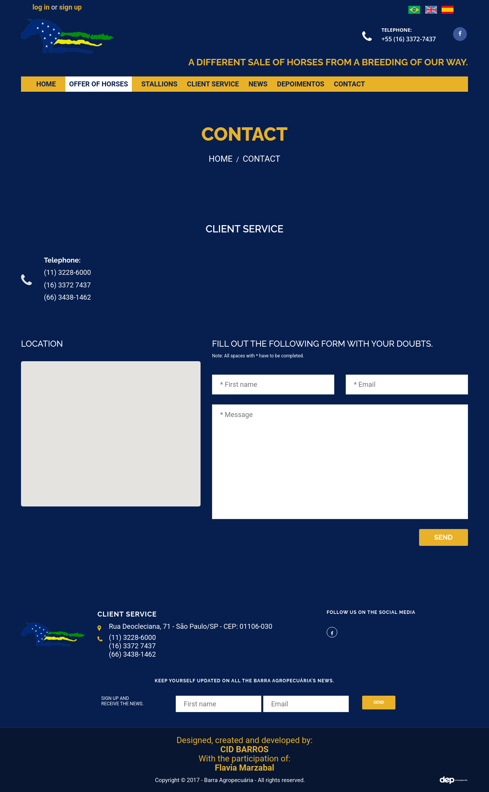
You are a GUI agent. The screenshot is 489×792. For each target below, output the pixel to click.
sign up (70, 7)
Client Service (213, 84)
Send (443, 537)
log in (41, 7)
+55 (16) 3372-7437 (408, 39)
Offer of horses (98, 84)
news (257, 84)
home (46, 84)
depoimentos (300, 84)
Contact (349, 84)
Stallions (159, 84)
